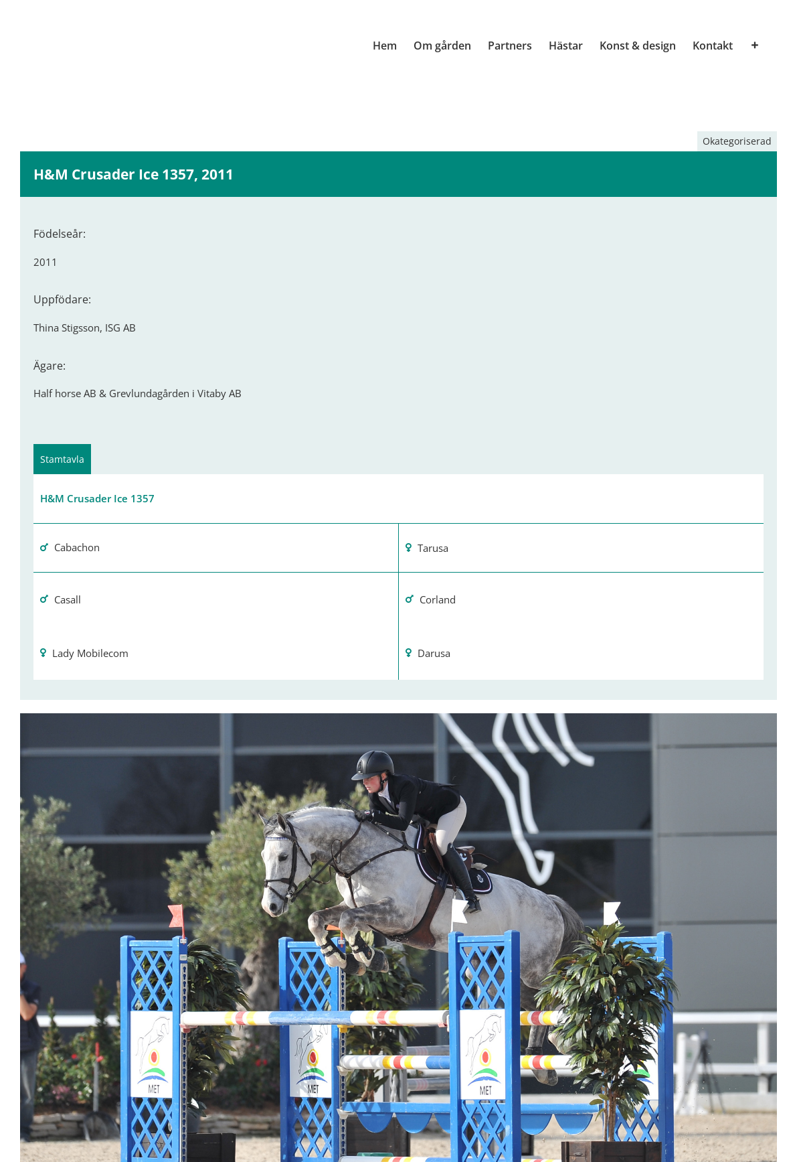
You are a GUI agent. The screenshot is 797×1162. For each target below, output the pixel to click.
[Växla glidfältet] (754, 45)
